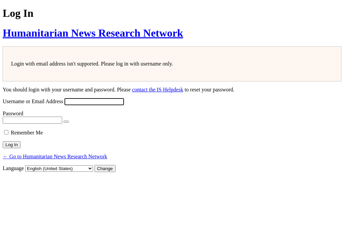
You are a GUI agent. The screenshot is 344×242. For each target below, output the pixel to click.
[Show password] (66, 122)
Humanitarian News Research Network (93, 33)
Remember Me (27, 132)
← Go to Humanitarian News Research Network (55, 156)
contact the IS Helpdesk (157, 89)
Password (13, 113)
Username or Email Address (33, 101)
